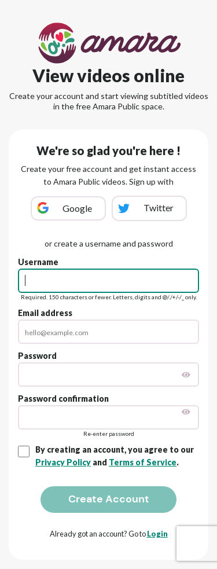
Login (157, 533)
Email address (45, 313)
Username (38, 262)
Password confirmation (63, 398)
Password (37, 356)
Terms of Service (142, 462)
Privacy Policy (63, 462)
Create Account (108, 499)
